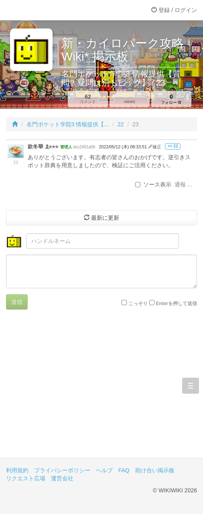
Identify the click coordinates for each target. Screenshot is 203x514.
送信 (16, 302)
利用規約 (17, 470)
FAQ (124, 470)
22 (121, 124)
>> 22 (173, 146)
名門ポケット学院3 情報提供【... (67, 124)
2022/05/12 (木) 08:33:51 (123, 146)
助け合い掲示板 (155, 470)
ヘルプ (104, 470)
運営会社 (62, 478)
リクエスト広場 (25, 478)
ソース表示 (153, 184)
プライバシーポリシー (62, 470)
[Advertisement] (101, 390)
